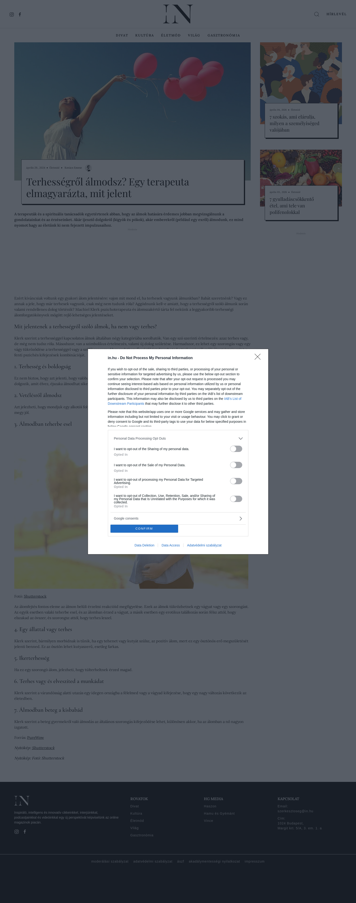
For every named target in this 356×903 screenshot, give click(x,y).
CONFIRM (144, 528)
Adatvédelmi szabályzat (204, 545)
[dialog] (178, 451)
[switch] (236, 449)
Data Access (170, 545)
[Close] (259, 358)
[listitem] (178, 438)
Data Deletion (144, 545)
